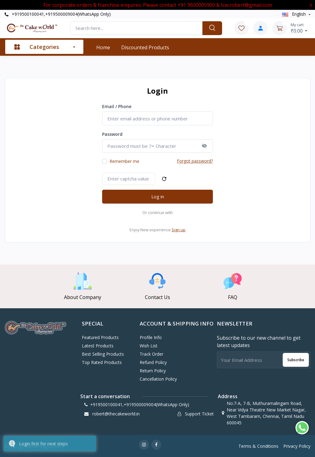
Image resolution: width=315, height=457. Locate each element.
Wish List (149, 346)
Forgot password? (195, 161)
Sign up (178, 230)
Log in (157, 196)
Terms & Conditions (258, 446)
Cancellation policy (158, 379)
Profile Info (151, 337)
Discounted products (145, 47)
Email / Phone (116, 106)
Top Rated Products (102, 362)
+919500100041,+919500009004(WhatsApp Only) (58, 14)
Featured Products (100, 337)
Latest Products (98, 346)
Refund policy (153, 362)
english (294, 14)
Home (103, 47)
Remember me (124, 161)
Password (112, 134)
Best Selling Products (103, 354)
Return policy (153, 371)
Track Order (151, 354)
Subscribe (295, 359)
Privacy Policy (296, 446)
